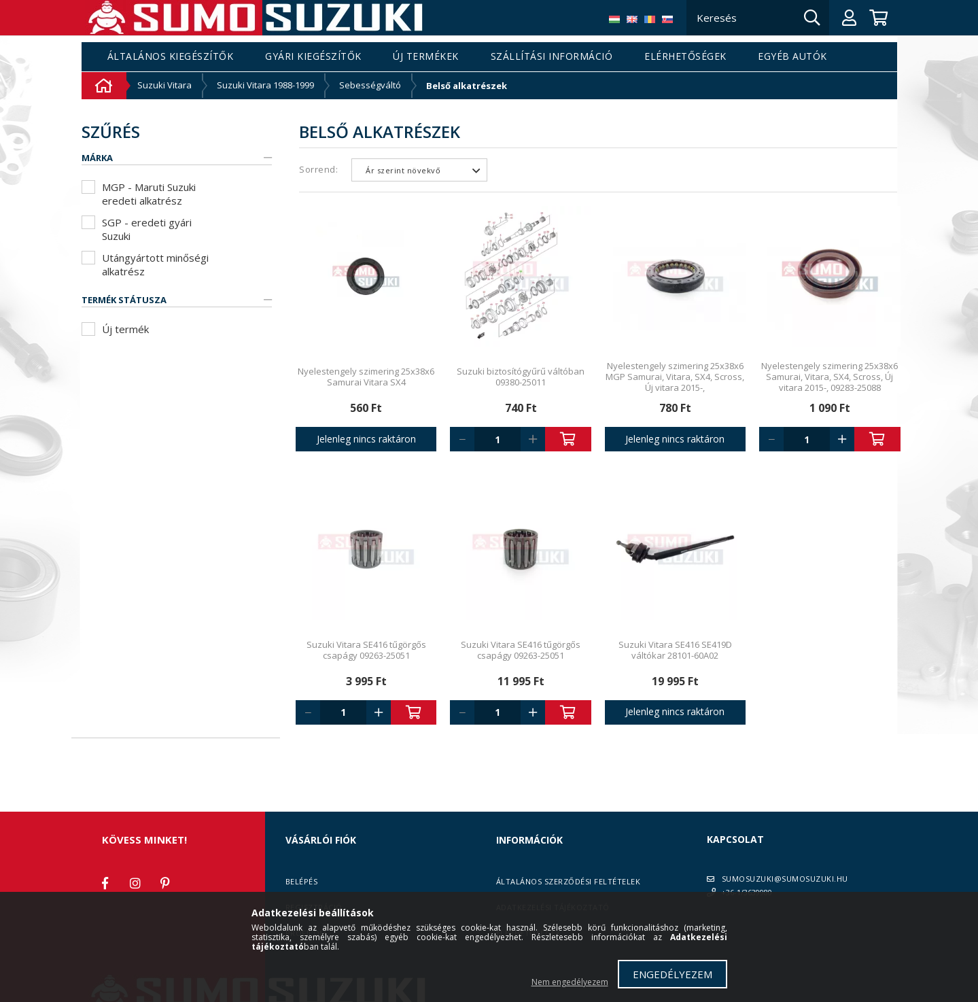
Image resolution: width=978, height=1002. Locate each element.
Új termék (125, 329)
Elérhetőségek (685, 57)
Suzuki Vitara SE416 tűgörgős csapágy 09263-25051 (366, 650)
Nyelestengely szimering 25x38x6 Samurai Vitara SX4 (366, 376)
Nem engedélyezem (569, 982)
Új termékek (426, 57)
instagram (135, 883)
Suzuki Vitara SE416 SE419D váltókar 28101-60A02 (675, 650)
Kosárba (568, 439)
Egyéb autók (792, 57)
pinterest (165, 883)
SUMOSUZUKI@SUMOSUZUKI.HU (785, 879)
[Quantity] (497, 439)
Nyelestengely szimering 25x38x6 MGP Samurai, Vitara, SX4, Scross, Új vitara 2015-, (675, 376)
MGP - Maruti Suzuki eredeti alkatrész (149, 193)
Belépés (301, 881)
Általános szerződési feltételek (568, 881)
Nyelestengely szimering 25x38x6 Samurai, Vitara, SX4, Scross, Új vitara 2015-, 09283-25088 (829, 376)
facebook (105, 883)
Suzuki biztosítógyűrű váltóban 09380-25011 (520, 376)
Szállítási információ (552, 57)
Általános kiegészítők (170, 57)
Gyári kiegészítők (313, 57)
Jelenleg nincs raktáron (366, 438)
